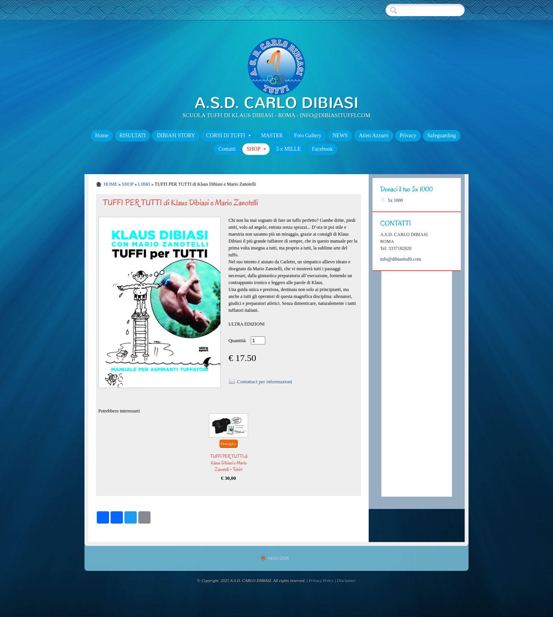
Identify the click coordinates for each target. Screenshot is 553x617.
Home (101, 135)
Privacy (408, 135)
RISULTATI (132, 135)
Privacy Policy (321, 580)
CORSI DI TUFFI (228, 135)
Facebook (322, 149)
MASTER (272, 135)
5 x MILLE (288, 149)
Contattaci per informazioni (264, 381)
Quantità (237, 340)
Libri (144, 184)
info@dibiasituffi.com (400, 259)
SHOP (256, 149)
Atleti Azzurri (373, 135)
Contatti (226, 149)
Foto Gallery (307, 135)
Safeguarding (441, 135)
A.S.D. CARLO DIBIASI (276, 103)
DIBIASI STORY (176, 135)
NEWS (340, 135)
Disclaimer (346, 580)
